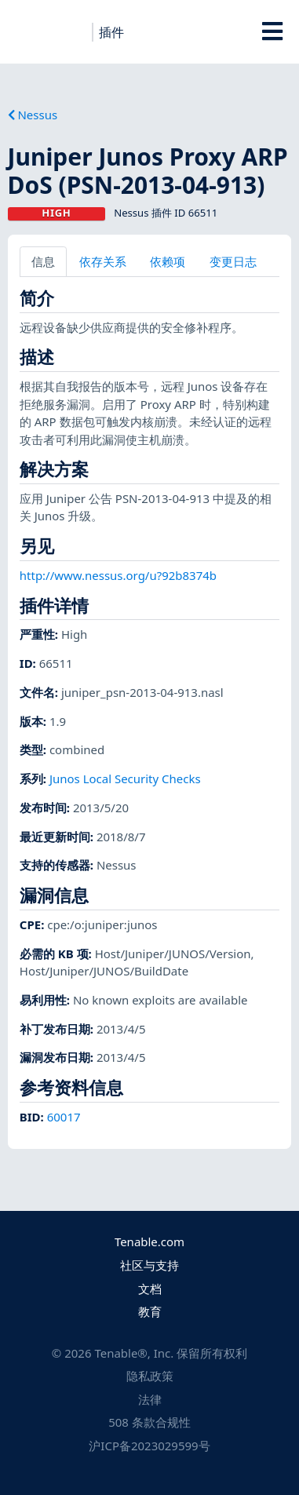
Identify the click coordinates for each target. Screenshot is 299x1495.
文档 (150, 1288)
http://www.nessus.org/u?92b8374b (118, 575)
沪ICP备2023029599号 (149, 1445)
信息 (43, 261)
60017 (64, 1117)
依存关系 (102, 261)
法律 (150, 1399)
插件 (111, 32)
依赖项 (167, 261)
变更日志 (233, 261)
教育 (150, 1311)
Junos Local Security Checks (125, 778)
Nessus (33, 114)
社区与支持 (149, 1265)
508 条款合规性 (149, 1422)
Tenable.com (149, 1241)
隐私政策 (149, 1376)
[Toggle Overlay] (272, 31)
